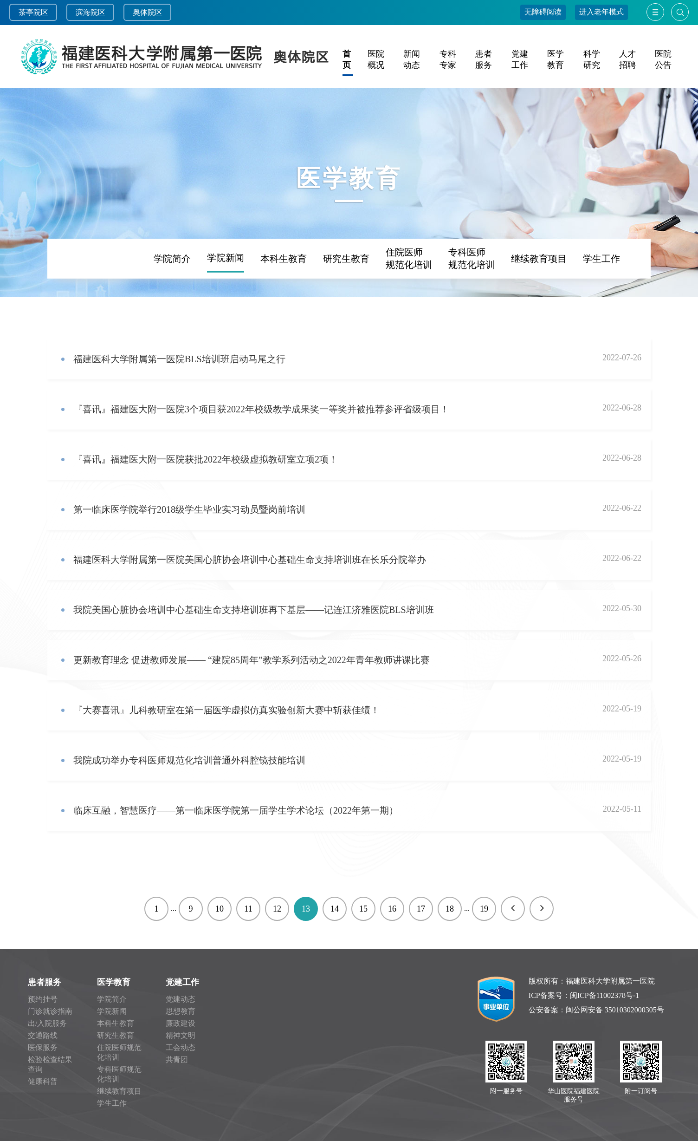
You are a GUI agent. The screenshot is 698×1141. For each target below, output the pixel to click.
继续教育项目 (539, 295)
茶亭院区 (33, 12)
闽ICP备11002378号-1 (605, 995)
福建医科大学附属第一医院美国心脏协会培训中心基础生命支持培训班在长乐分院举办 (249, 559)
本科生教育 (283, 295)
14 (334, 908)
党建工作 (182, 982)
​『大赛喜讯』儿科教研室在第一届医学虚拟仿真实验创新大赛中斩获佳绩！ (226, 710)
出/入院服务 (47, 1023)
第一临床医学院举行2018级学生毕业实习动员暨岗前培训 (189, 509)
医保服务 (43, 1047)
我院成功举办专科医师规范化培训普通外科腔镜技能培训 (189, 760)
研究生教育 (346, 295)
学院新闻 (225, 294)
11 (248, 908)
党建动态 (180, 999)
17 (421, 908)
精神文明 (180, 1035)
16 (392, 908)
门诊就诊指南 (50, 1011)
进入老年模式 (601, 12)
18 (450, 908)
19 (484, 908)
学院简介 (172, 295)
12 (277, 908)
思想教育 (180, 1011)
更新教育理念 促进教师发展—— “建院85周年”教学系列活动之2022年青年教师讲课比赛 (251, 660)
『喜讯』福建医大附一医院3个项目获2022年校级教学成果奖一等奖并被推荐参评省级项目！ (261, 409)
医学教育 (113, 982)
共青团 (177, 1059)
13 (306, 908)
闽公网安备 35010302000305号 (615, 1010)
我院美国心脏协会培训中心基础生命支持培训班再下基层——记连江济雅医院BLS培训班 (253, 610)
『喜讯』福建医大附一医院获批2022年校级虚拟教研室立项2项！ (205, 459)
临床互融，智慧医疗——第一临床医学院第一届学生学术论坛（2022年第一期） (235, 810)
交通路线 (43, 1035)
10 (219, 908)
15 (363, 908)
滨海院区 (90, 12)
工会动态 (180, 1047)
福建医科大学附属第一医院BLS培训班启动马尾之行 (179, 359)
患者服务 (44, 982)
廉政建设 (180, 1023)
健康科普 (43, 1081)
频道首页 (90, 295)
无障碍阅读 (543, 12)
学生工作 (601, 295)
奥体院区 (147, 12)
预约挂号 (43, 999)
